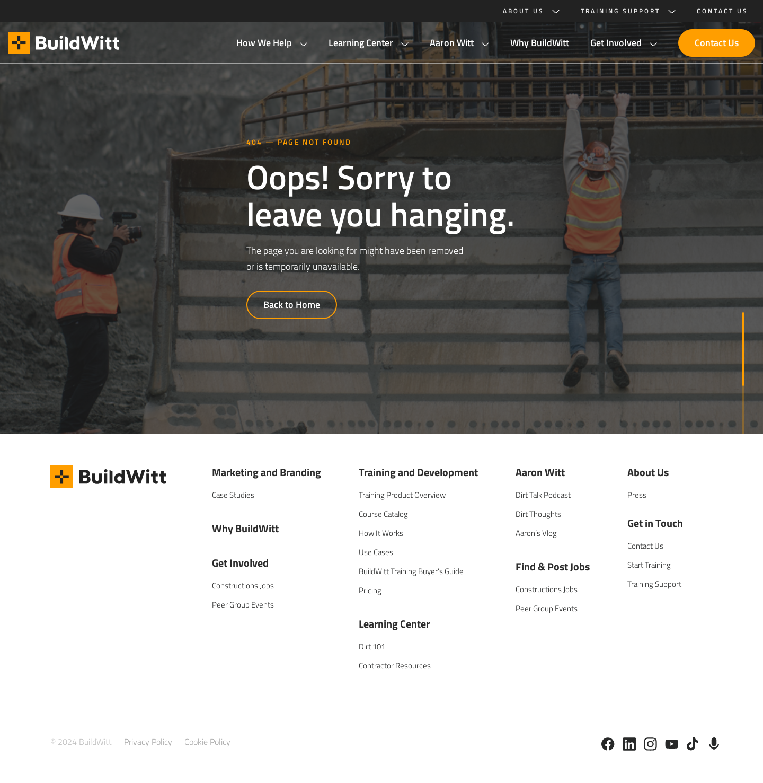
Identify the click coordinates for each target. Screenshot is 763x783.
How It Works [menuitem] (381, 533)
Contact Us (717, 43)
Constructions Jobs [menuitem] (243, 585)
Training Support (620, 11)
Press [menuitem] (636, 495)
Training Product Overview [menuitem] (402, 495)
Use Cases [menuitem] (376, 552)
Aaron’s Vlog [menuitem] (536, 533)
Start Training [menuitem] (649, 565)
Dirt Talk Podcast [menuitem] (543, 495)
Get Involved (616, 43)
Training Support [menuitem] (654, 584)
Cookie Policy (207, 741)
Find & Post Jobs (553, 566)
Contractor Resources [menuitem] (395, 665)
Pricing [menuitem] (370, 590)
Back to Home (291, 304)
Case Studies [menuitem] (233, 495)
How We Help (264, 43)
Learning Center (361, 43)
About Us (523, 11)
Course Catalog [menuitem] (383, 514)
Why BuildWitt (539, 43)
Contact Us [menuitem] (645, 546)
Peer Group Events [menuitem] (243, 605)
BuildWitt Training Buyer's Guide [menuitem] (411, 571)
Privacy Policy (148, 741)
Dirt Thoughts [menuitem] (538, 514)
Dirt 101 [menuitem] (372, 646)
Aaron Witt (452, 43)
